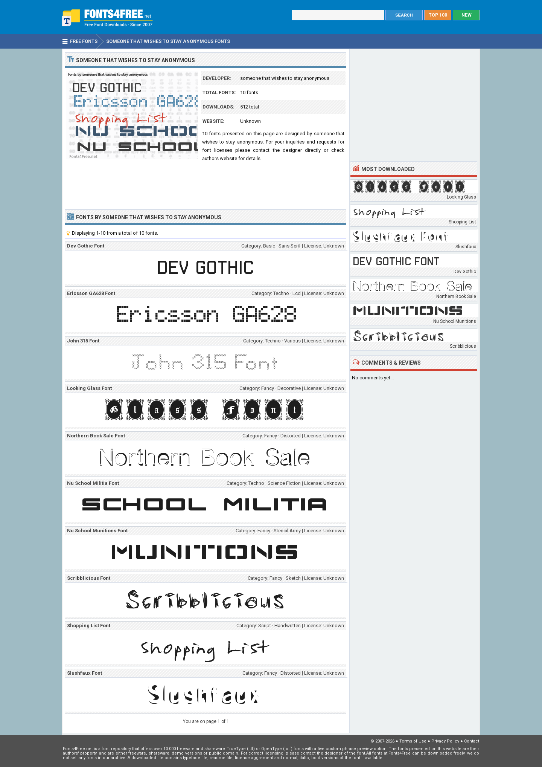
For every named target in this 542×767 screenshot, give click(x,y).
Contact (471, 741)
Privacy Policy (445, 741)
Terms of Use (412, 741)
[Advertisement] (205, 187)
